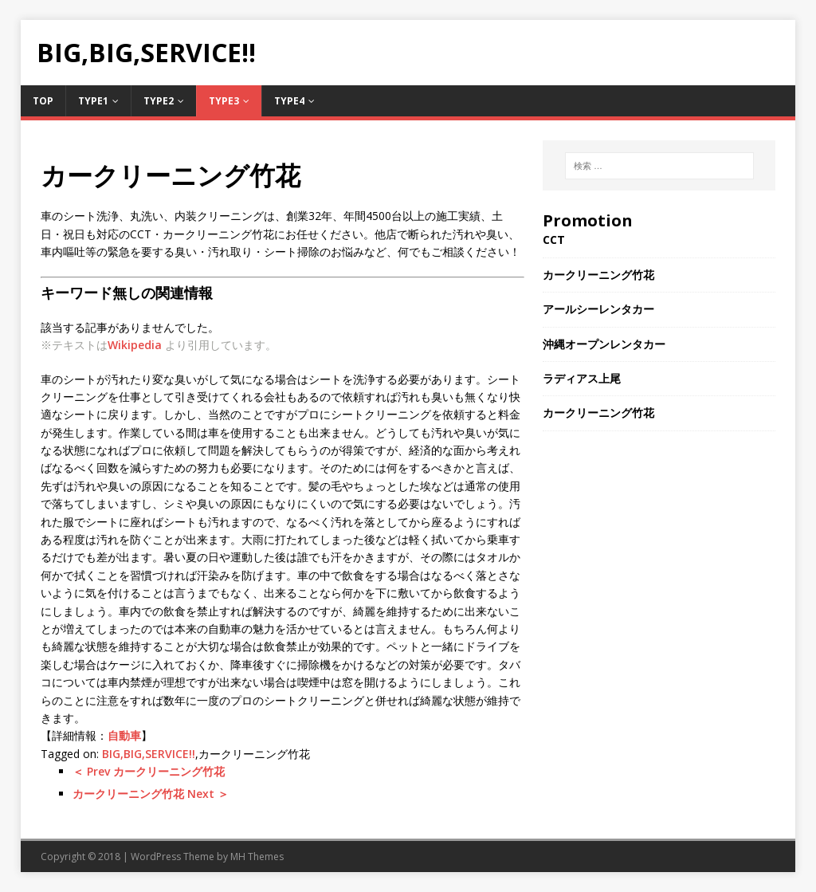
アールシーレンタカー (598, 308)
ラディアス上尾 (582, 378)
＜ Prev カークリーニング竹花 (149, 771)
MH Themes (257, 856)
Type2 (158, 101)
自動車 (124, 735)
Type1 (93, 101)
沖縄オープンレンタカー (604, 344)
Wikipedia (135, 344)
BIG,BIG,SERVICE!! (148, 753)
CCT (554, 239)
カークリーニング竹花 (598, 274)
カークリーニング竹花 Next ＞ (151, 793)
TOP (43, 101)
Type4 (289, 101)
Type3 (224, 101)
